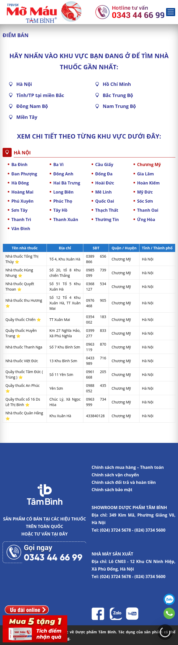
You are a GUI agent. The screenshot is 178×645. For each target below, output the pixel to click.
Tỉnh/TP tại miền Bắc (40, 95)
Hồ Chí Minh (117, 84)
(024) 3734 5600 (150, 530)
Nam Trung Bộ (119, 106)
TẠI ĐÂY (59, 534)
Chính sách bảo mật (112, 489)
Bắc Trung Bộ (118, 95)
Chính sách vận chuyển (115, 475)
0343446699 (169, 613)
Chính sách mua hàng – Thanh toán (128, 467)
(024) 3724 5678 (115, 530)
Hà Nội (24, 84)
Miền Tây (26, 117)
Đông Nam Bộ (32, 106)
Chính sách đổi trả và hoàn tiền (124, 482)
